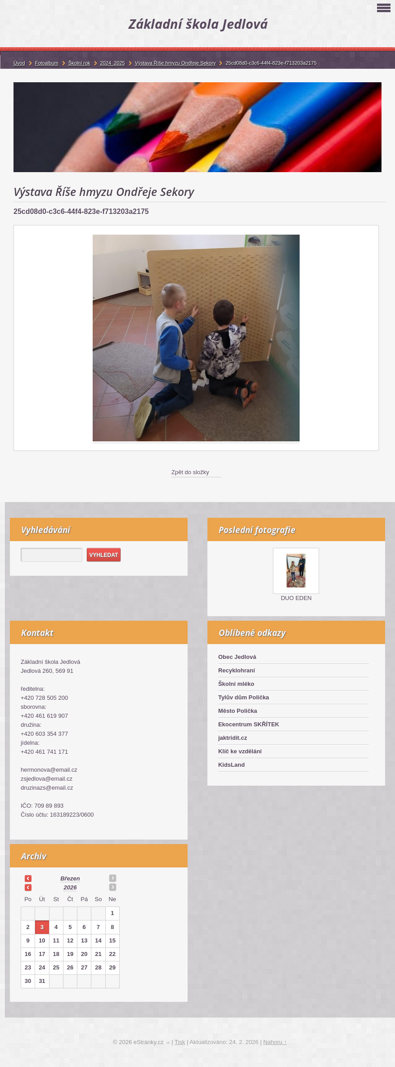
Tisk (180, 1042)
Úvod (19, 63)
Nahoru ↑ (275, 1042)
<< (28, 878)
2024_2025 (112, 63)
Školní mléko (236, 683)
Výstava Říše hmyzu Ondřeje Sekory (175, 63)
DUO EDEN (296, 598)
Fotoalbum (46, 63)
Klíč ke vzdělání (240, 751)
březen (70, 878)
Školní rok (79, 63)
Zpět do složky (190, 472)
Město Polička (237, 710)
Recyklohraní (236, 670)
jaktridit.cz (232, 737)
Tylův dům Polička (243, 697)
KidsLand (231, 764)
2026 (69, 887)
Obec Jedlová (237, 657)
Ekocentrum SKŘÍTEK (248, 724)
